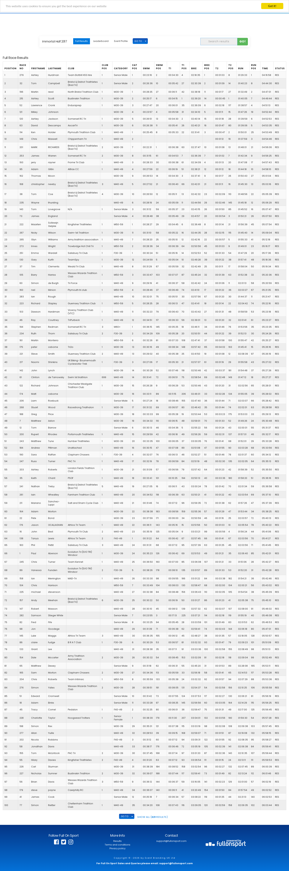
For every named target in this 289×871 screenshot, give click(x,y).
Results (117, 841)
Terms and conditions (117, 844)
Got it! (272, 6)
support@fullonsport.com (171, 841)
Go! (242, 41)
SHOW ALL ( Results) (152, 817)
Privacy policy (117, 848)
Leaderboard (101, 41)
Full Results (81, 41)
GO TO (138, 41)
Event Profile (121, 41)
